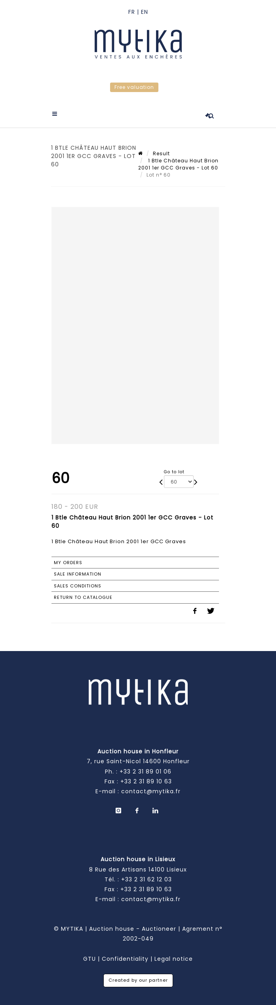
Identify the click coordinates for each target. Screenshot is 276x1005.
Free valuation (134, 87)
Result (161, 153)
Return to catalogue (83, 597)
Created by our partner (138, 980)
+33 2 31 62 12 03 (146, 879)
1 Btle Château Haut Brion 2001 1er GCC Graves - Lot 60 (178, 164)
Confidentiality (125, 959)
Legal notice (173, 959)
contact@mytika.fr (151, 791)
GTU (89, 959)
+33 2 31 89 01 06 (145, 771)
